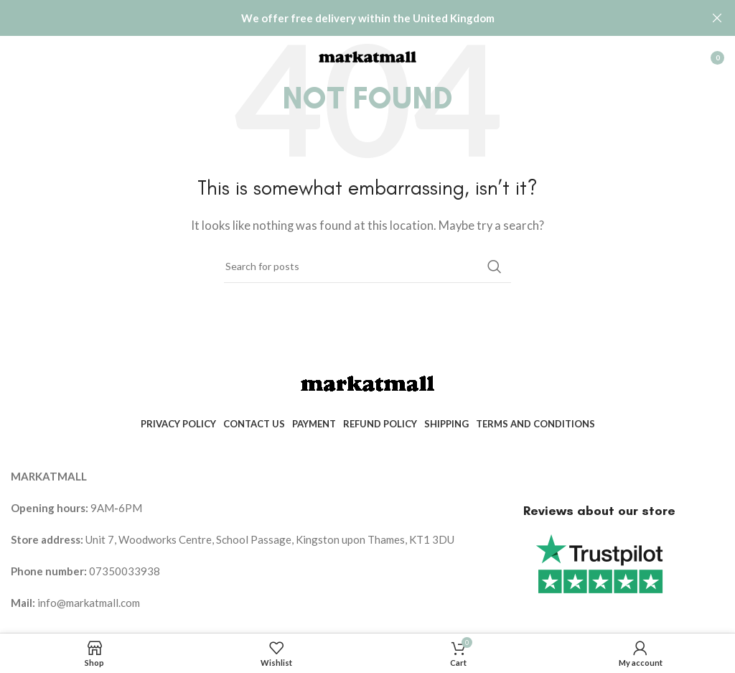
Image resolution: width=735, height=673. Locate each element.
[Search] (367, 265)
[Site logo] (367, 55)
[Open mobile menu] (18, 57)
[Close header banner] (717, 18)
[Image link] (367, 382)
